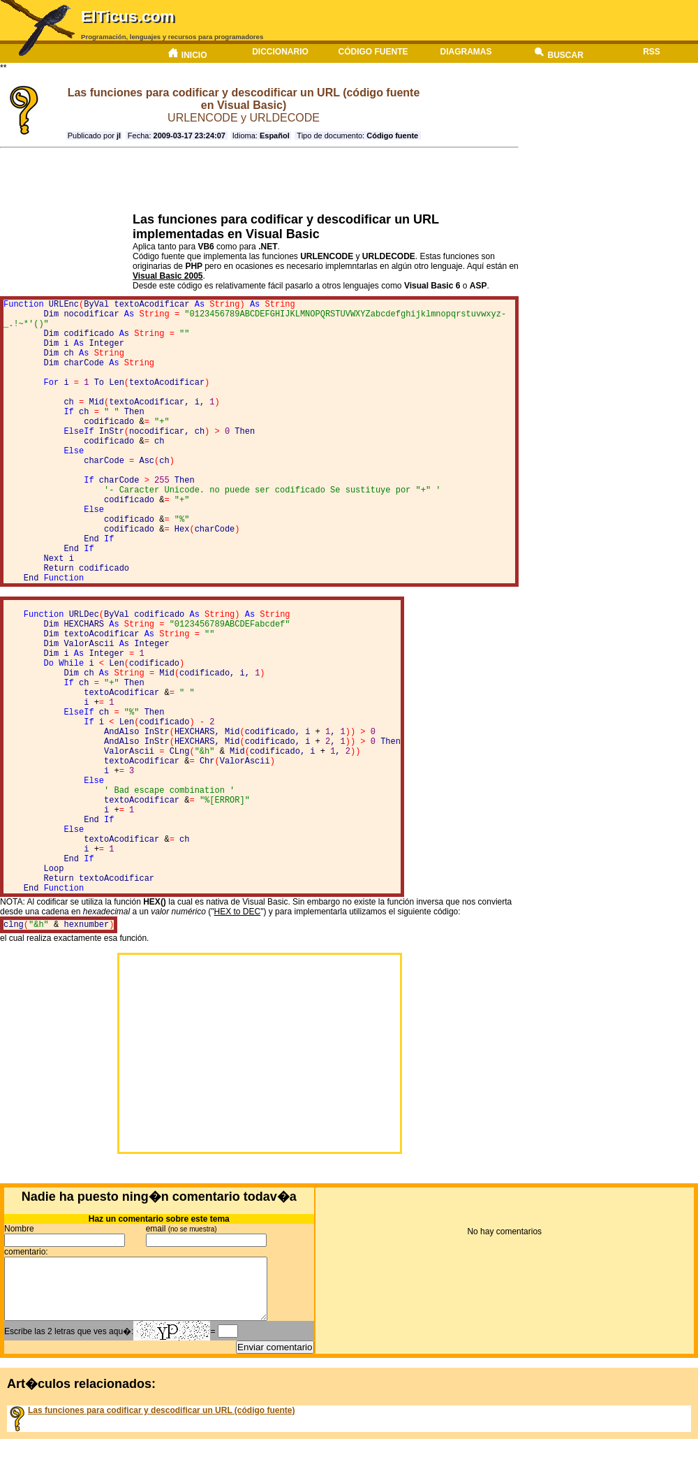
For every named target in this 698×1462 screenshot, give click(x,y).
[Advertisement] (255, 180)
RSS (651, 52)
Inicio (187, 53)
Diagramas (466, 52)
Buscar (559, 53)
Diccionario (280, 52)
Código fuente (373, 52)
